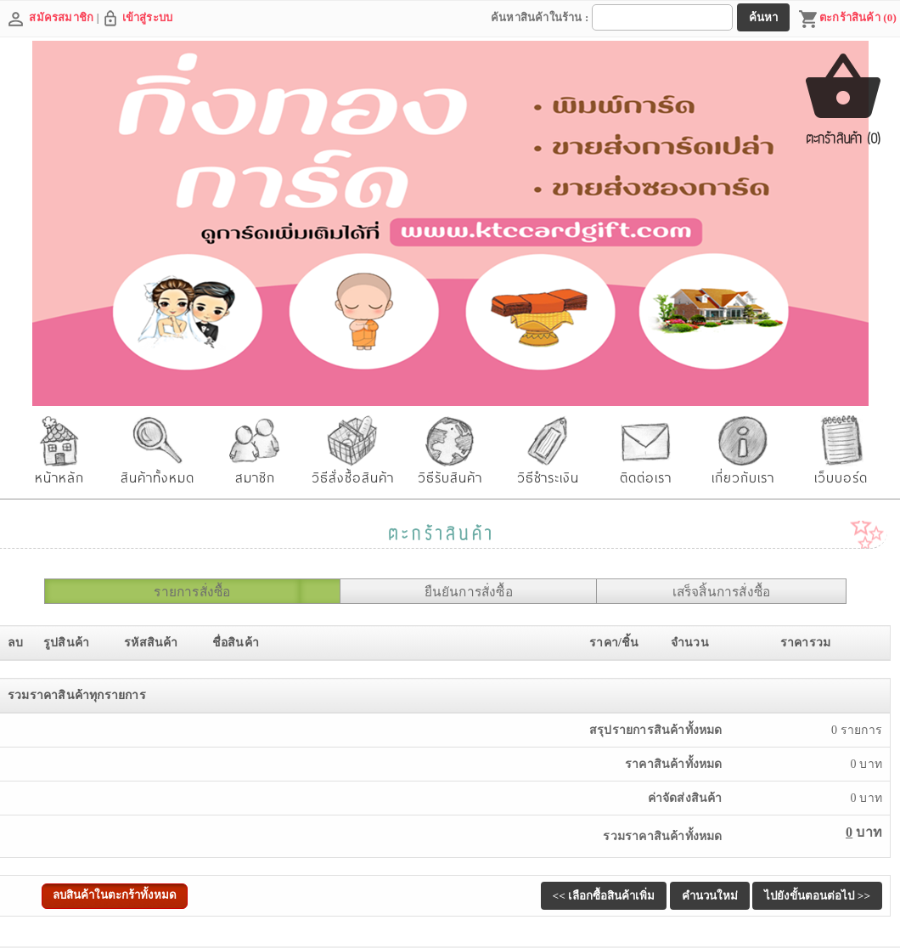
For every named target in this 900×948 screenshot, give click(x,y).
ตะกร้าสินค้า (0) (847, 19)
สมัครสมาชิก (61, 17)
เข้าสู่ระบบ (147, 17)
